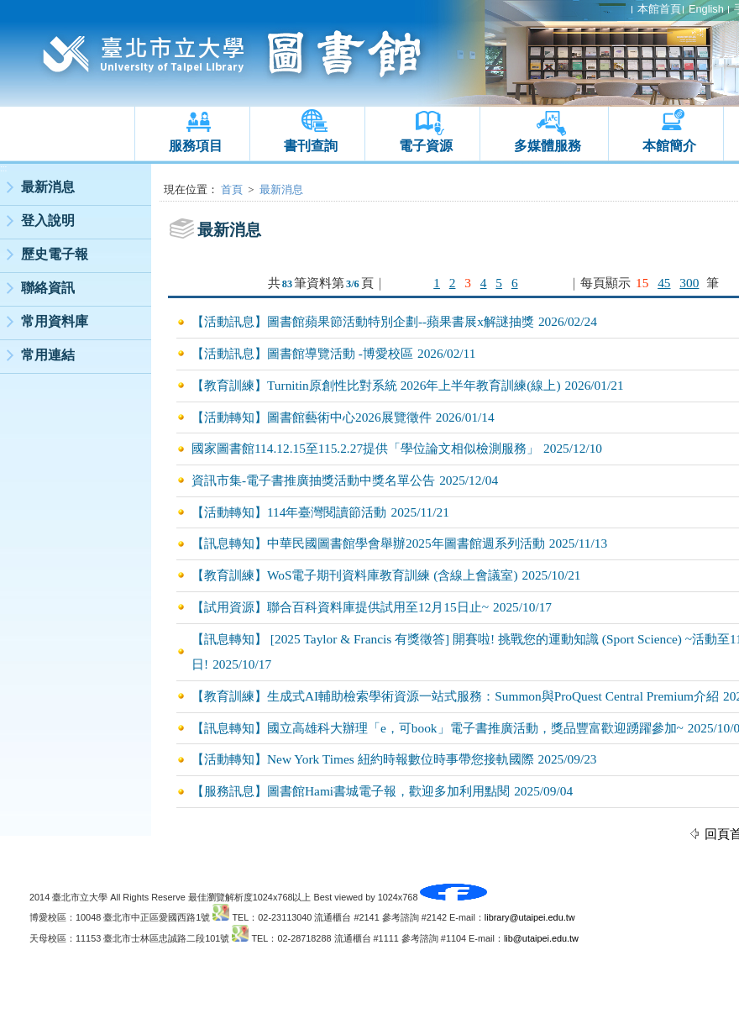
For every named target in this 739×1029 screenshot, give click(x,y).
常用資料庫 (54, 321)
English (706, 9)
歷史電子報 (54, 254)
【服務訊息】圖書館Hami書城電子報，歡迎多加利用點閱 (350, 791)
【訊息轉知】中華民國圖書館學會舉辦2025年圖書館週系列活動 (368, 543)
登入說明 (48, 220)
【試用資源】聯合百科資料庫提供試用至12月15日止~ (340, 607)
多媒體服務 (547, 146)
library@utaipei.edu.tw (530, 917)
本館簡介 (669, 146)
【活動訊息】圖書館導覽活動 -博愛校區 (302, 353)
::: (3, 168)
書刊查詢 (311, 146)
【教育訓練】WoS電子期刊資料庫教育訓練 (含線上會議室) (354, 575)
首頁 (232, 189)
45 (664, 283)
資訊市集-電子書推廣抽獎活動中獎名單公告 (313, 480)
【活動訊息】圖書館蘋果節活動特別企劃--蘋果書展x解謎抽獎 (362, 321)
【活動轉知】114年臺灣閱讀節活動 (288, 512)
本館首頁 (659, 9)
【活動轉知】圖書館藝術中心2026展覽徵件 (311, 417)
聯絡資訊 (48, 288)
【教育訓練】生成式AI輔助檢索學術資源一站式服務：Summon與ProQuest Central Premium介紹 (455, 696)
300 (689, 283)
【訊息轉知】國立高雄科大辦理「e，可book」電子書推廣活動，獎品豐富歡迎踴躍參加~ (437, 728)
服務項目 (196, 146)
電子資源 (426, 146)
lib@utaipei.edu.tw (541, 938)
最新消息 (48, 187)
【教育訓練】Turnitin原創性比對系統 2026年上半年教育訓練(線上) (376, 385)
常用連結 (48, 355)
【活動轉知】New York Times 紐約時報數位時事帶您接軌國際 (362, 759)
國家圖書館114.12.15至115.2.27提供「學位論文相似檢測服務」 (365, 448)
